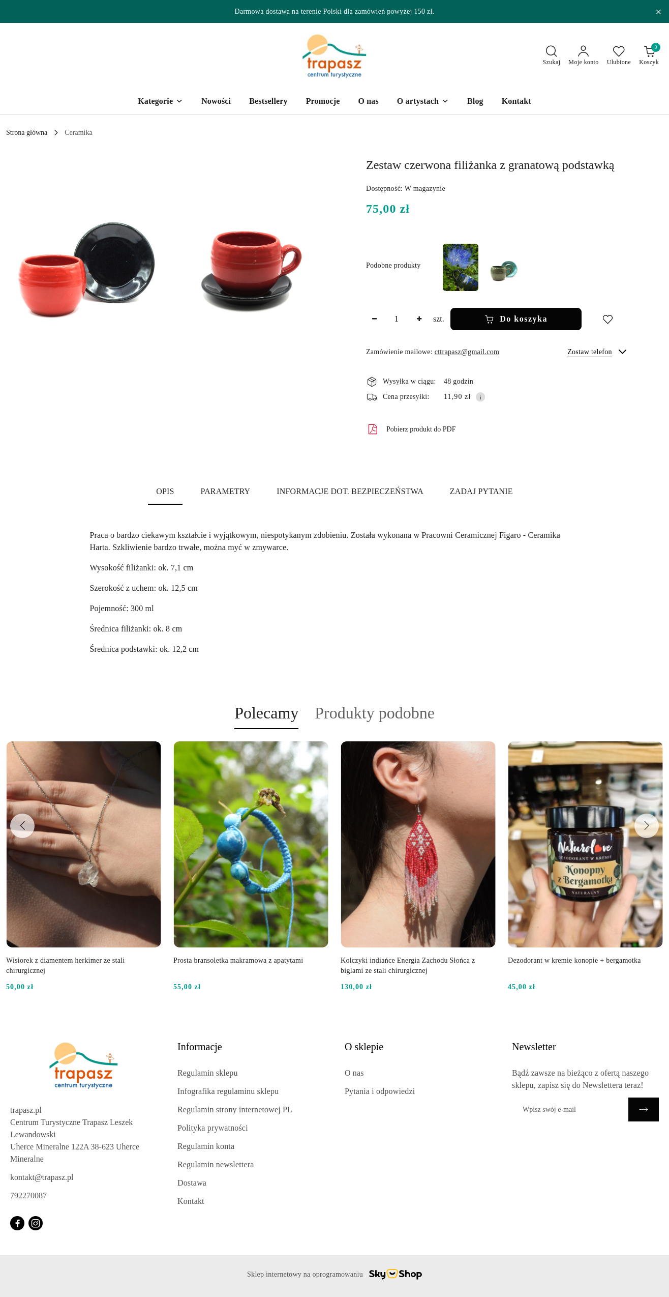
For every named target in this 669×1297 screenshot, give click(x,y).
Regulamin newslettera (215, 1164)
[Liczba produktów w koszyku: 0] (649, 56)
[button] (85, 254)
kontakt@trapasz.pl (41, 1177)
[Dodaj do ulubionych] (607, 319)
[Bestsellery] (268, 102)
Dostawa (191, 1182)
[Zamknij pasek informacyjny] (658, 11)
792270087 (28, 1195)
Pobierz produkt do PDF (411, 429)
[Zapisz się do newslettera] (570, 1109)
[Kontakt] (516, 102)
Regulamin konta (205, 1146)
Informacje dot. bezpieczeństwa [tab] (350, 491)
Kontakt (190, 1201)
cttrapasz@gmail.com (467, 352)
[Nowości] (216, 102)
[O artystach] (423, 102)
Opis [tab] (165, 491)
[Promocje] (323, 102)
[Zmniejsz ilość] (374, 319)
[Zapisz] (643, 1109)
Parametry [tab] (226, 491)
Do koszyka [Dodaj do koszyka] (516, 319)
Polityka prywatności (212, 1127)
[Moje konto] (583, 56)
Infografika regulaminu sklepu (228, 1091)
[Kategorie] (160, 102)
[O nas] (368, 102)
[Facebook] (17, 1223)
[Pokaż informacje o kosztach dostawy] (480, 396)
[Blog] (475, 102)
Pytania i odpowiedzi (380, 1091)
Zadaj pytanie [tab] (481, 491)
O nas (354, 1073)
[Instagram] (35, 1223)
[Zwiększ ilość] (419, 319)
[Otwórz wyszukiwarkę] (552, 56)
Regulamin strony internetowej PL (234, 1109)
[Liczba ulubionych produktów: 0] (619, 56)
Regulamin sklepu (207, 1073)
